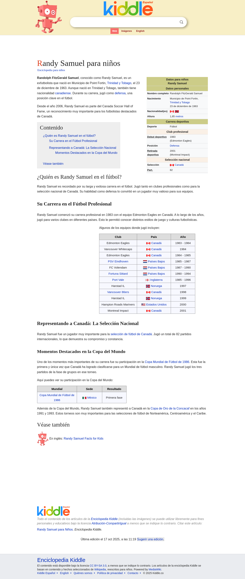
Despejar (173, 22)
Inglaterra (156, 279)
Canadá (179, 164)
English (140, 31)
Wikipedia (100, 569)
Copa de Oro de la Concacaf (170, 408)
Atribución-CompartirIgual (109, 523)
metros (179, 116)
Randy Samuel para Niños (55, 529)
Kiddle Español (46, 573)
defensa (120, 93)
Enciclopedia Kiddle (104, 519)
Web (114, 31)
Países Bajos (156, 261)
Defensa (174, 145)
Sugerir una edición (150, 539)
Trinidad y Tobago (180, 102)
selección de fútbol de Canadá (131, 334)
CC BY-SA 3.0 (98, 565)
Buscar (181, 22)
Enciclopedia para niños (51, 70)
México (91, 397)
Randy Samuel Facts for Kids (83, 438)
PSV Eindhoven (118, 261)
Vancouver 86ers (118, 292)
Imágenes (126, 31)
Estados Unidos (156, 304)
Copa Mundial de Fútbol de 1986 (167, 362)
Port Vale (118, 279)
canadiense (63, 93)
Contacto (132, 573)
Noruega (156, 285)
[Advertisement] (122, 46)
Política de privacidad (110, 573)
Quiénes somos (83, 573)
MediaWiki (155, 569)
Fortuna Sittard (118, 273)
